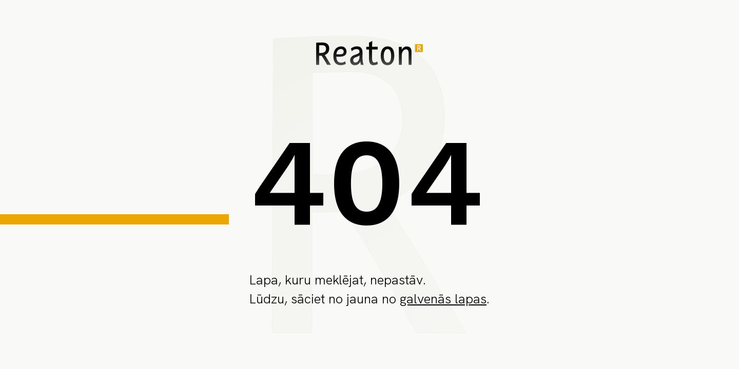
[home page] (369, 55)
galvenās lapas (443, 299)
